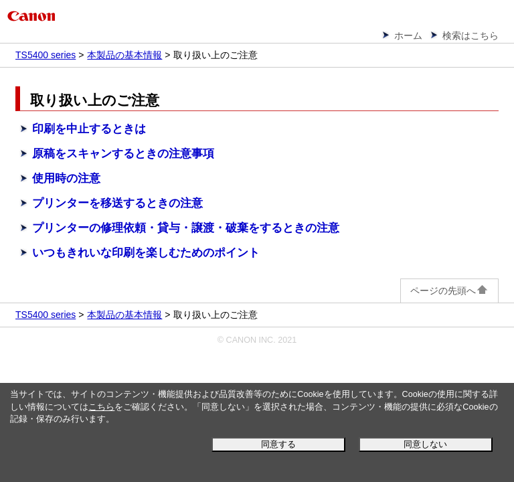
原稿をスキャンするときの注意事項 (123, 153)
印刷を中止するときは (89, 129)
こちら (101, 407)
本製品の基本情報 (124, 55)
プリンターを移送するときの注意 (117, 203)
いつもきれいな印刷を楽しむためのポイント (146, 252)
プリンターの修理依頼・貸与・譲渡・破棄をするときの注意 (185, 228)
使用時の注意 (66, 178)
